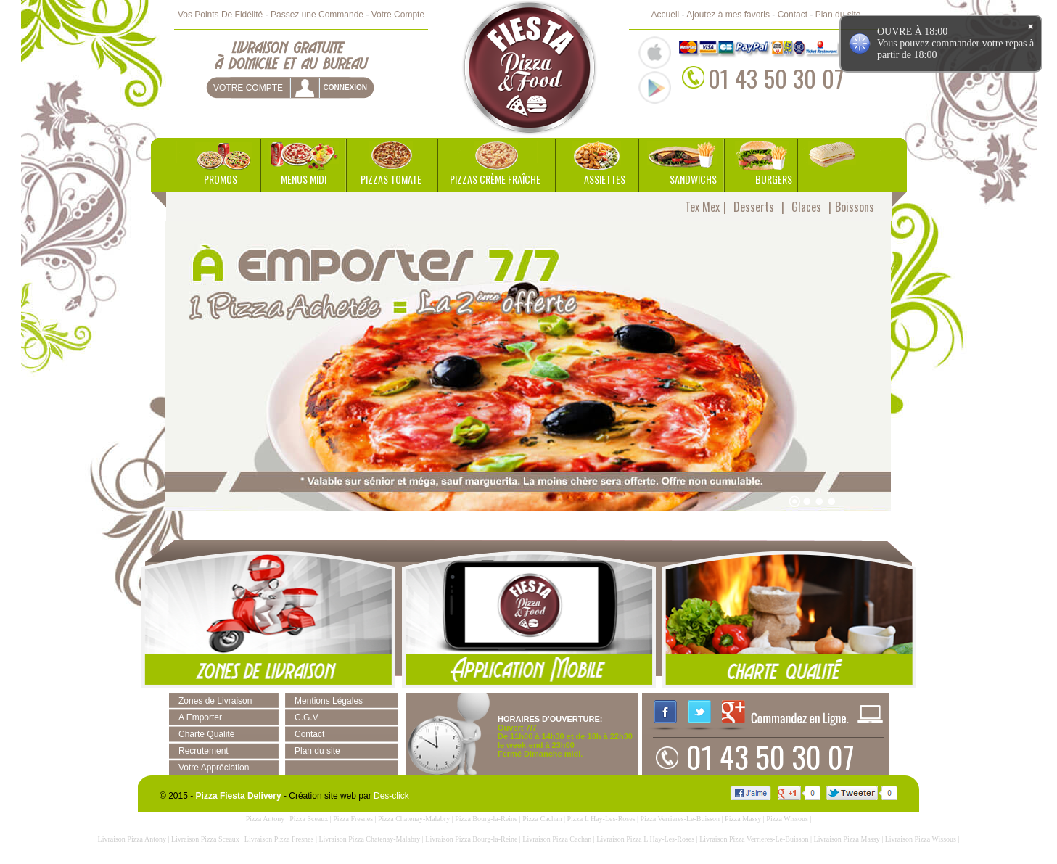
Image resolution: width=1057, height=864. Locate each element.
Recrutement (203, 751)
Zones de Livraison (215, 701)
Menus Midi (303, 178)
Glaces (806, 206)
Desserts (753, 206)
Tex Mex (702, 206)
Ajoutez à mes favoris (728, 14)
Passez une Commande (317, 14)
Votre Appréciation (213, 767)
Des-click (391, 796)
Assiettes (604, 178)
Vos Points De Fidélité (220, 14)
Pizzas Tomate (391, 178)
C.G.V (306, 717)
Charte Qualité (206, 734)
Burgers (773, 178)
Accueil (665, 14)
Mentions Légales (329, 701)
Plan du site (838, 14)
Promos (220, 178)
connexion (345, 87)
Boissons (854, 206)
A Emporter (200, 717)
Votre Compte (397, 14)
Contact (792, 14)
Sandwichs (693, 178)
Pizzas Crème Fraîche (495, 178)
